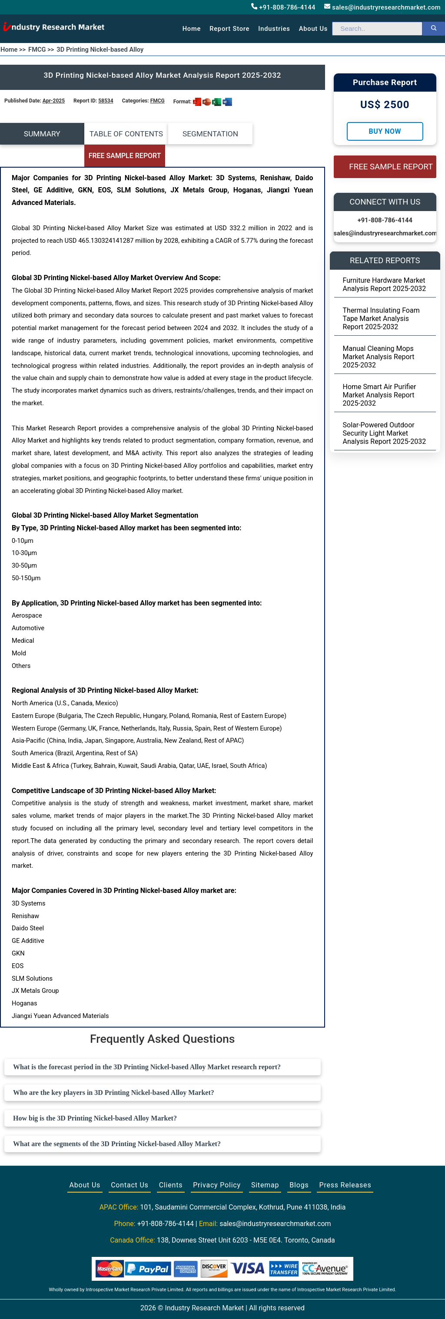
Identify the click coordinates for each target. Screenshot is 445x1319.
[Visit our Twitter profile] (221, 1302)
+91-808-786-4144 (283, 7)
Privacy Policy (217, 1163)
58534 (105, 101)
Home (192, 29)
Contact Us (130, 1163)
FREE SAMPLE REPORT (284, 134)
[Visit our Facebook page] (205, 1302)
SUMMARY (40, 133)
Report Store (229, 29)
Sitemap (265, 1163)
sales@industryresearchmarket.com (382, 7)
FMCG (157, 101)
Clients (171, 1163)
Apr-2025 (54, 101)
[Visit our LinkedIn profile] (238, 1302)
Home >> (13, 49)
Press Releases (345, 1163)
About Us (85, 1163)
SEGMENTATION (203, 133)
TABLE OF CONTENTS (122, 133)
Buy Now (385, 131)
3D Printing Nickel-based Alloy (99, 49)
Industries (274, 29)
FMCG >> (41, 49)
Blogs (299, 1163)
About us (313, 29)
